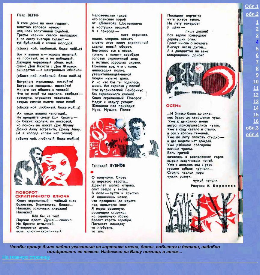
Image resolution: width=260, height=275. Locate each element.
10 (256, 81)
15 (256, 114)
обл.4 (252, 134)
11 (256, 88)
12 (256, 94)
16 (256, 121)
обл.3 (252, 127)
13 (256, 101)
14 (256, 108)
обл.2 (252, 14)
